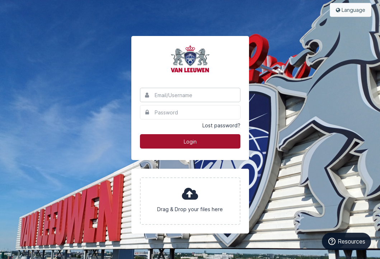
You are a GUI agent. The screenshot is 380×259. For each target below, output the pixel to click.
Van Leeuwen (190, 59)
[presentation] (190, 201)
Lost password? (221, 125)
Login (190, 141)
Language (350, 10)
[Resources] (346, 241)
